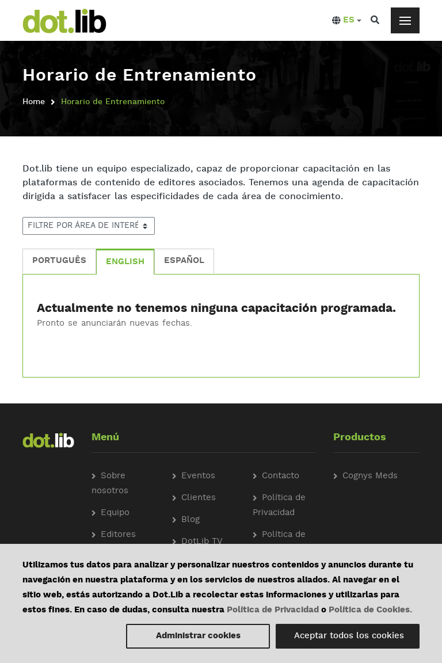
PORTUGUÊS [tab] (59, 261)
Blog (190, 520)
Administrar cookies (198, 636)
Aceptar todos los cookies (349, 636)
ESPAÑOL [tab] (184, 261)
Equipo (115, 513)
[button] (346, 20)
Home (33, 102)
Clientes (198, 498)
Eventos (198, 476)
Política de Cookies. (370, 610)
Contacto (280, 476)
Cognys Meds (370, 476)
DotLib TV (202, 542)
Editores (118, 535)
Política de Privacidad (273, 610)
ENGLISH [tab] (125, 262)
